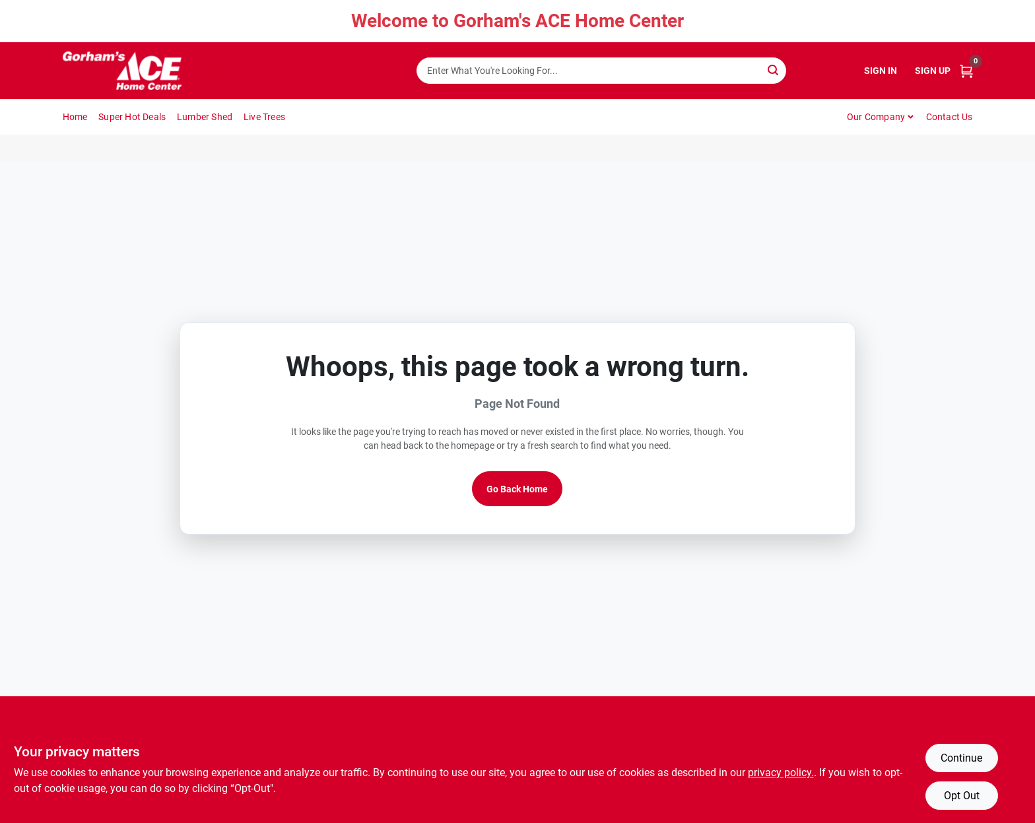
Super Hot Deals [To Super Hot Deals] (132, 117)
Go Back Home (517, 489)
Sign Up (933, 70)
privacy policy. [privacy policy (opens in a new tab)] (781, 772)
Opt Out (962, 795)
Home (75, 117)
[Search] (774, 70)
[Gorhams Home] (122, 70)
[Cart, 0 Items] (966, 71)
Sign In (880, 70)
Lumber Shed (204, 117)
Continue (961, 758)
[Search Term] (601, 70)
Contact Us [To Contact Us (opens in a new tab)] (949, 117)
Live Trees (264, 117)
